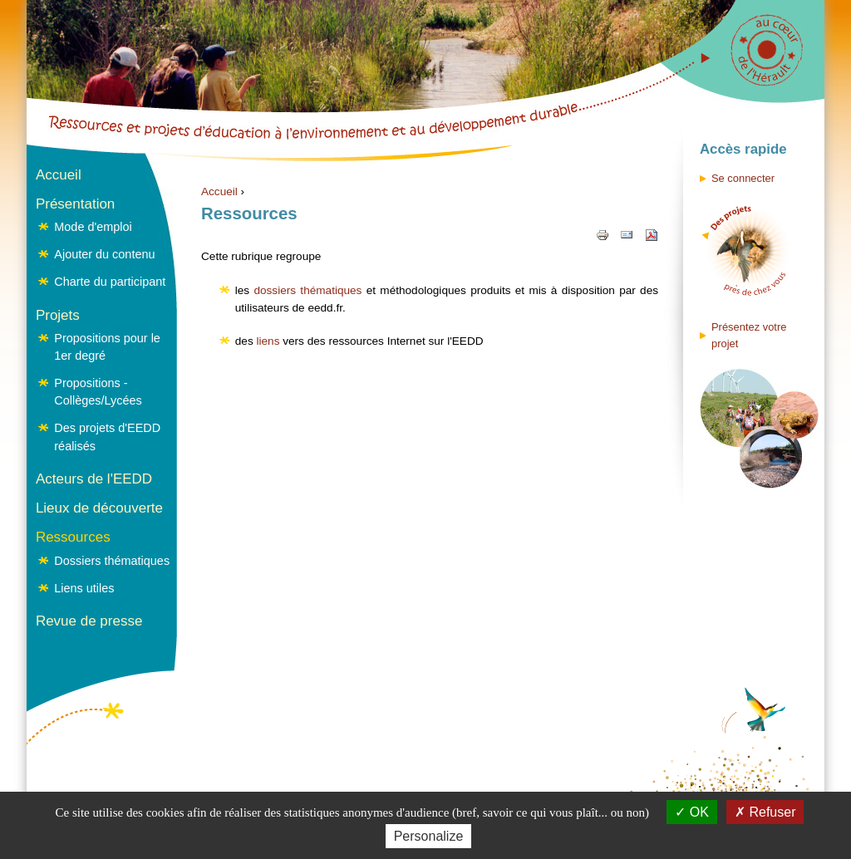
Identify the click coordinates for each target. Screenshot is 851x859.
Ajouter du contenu (104, 254)
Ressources (73, 537)
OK (692, 812)
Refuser (765, 812)
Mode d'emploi (92, 226)
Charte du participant (109, 281)
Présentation (75, 204)
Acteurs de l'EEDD (94, 479)
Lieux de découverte (99, 508)
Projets (58, 315)
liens (267, 341)
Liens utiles (84, 588)
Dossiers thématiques (112, 560)
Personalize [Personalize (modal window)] (429, 836)
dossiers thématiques (307, 290)
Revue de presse (89, 621)
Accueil (219, 191)
